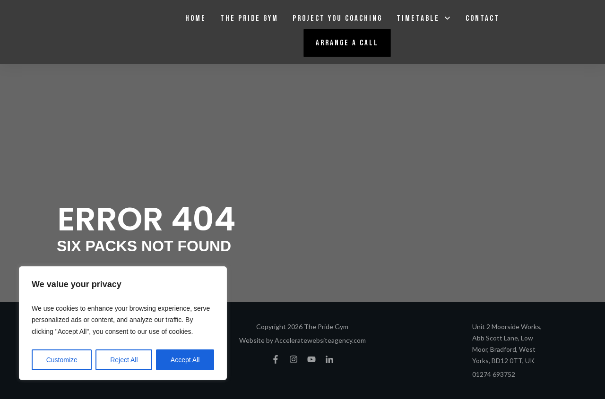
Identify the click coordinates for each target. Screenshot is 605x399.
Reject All (124, 360)
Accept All (185, 360)
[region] (123, 323)
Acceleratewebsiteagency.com (320, 340)
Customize (62, 360)
